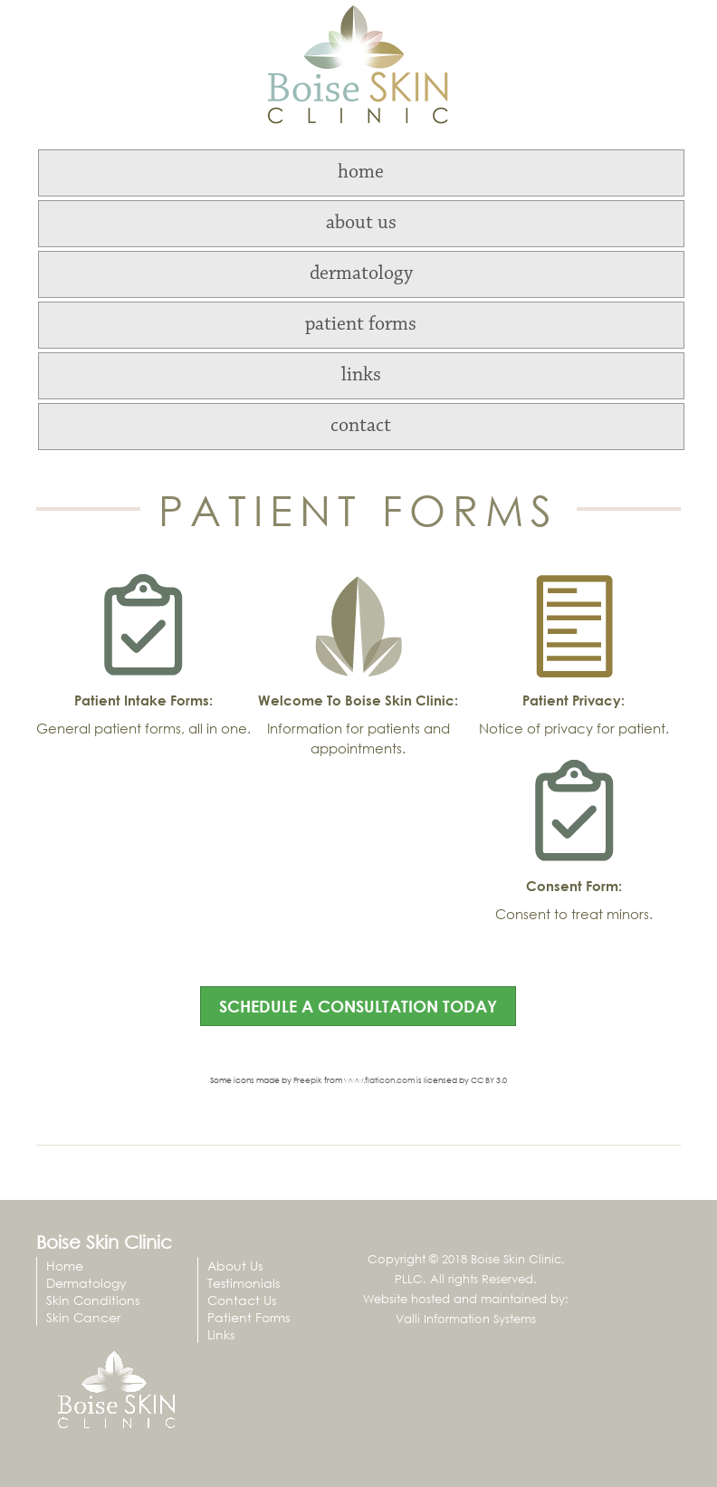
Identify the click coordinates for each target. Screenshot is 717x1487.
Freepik (307, 1080)
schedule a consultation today (358, 1006)
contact (360, 427)
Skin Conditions (92, 1300)
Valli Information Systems (466, 1319)
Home (64, 1265)
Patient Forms (248, 1317)
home (361, 173)
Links (220, 1334)
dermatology (361, 274)
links (361, 376)
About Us (235, 1265)
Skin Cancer (83, 1317)
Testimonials (243, 1282)
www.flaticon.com (379, 1080)
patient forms (360, 325)
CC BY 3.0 (489, 1080)
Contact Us (241, 1300)
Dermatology (86, 1282)
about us (361, 224)
